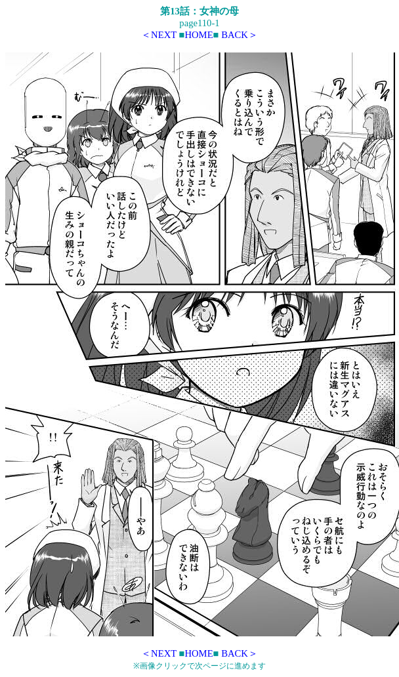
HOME (198, 35)
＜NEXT (159, 35)
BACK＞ (239, 35)
